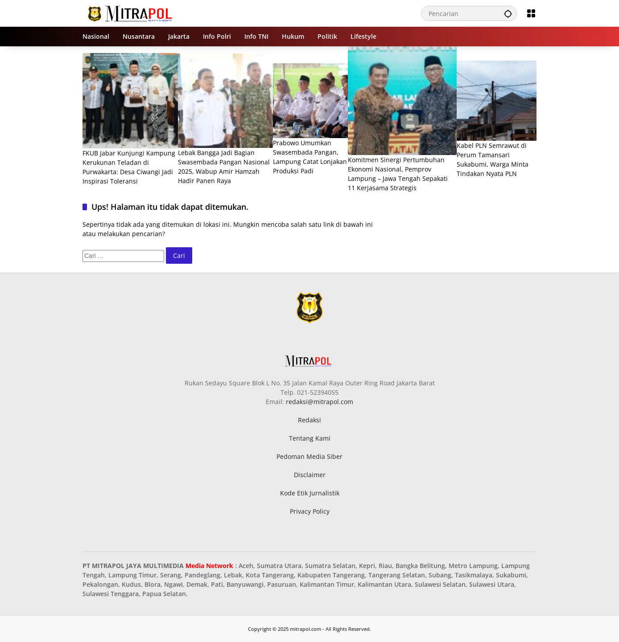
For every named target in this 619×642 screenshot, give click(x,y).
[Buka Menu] (531, 13)
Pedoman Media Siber (309, 456)
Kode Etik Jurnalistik (309, 493)
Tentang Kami (309, 438)
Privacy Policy (310, 511)
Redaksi (309, 420)
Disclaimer (310, 474)
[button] (508, 13)
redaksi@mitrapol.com (319, 401)
